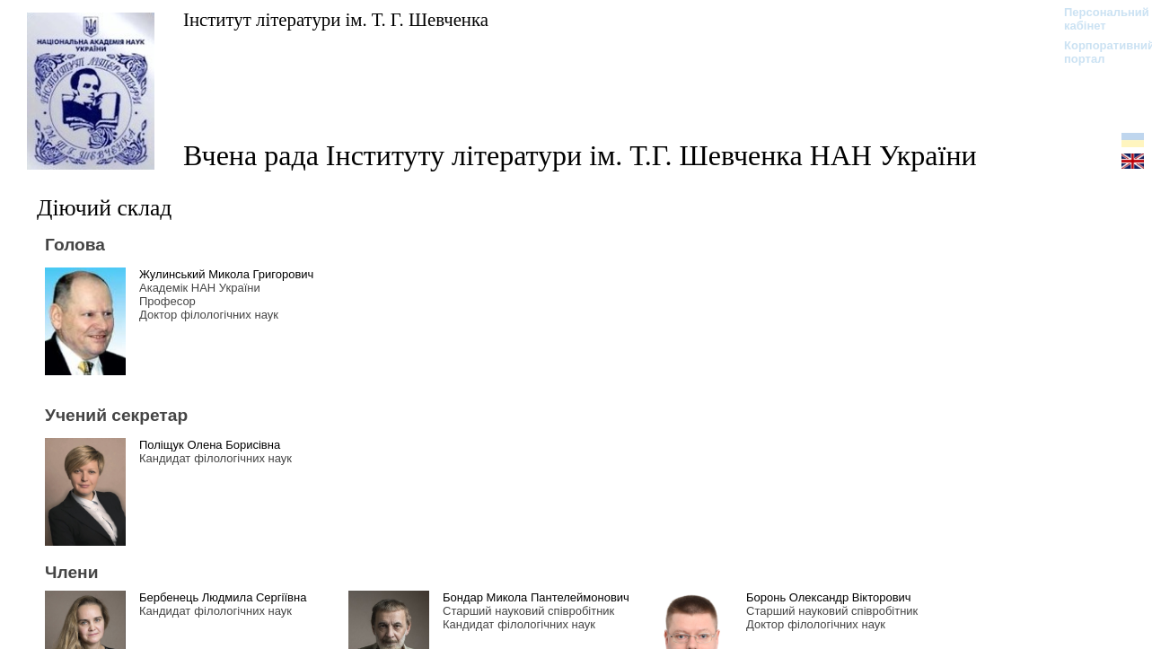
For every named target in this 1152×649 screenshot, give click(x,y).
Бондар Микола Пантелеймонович (536, 597)
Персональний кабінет (1097, 18)
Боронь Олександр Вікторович (828, 597)
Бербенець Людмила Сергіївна (222, 597)
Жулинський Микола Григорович (226, 274)
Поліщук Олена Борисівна (209, 445)
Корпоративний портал (1097, 52)
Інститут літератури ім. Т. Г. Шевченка (335, 19)
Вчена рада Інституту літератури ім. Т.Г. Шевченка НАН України (580, 155)
